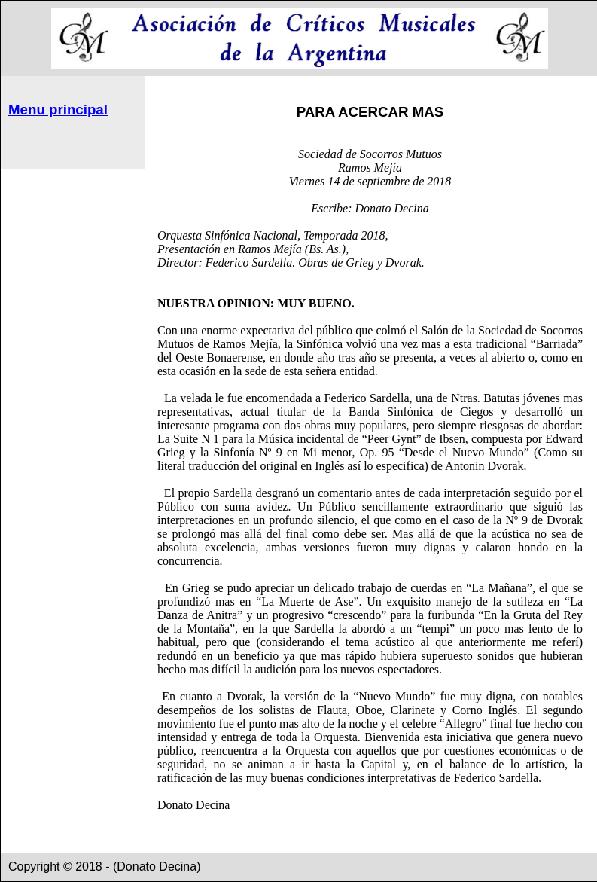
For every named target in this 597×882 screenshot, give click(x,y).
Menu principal (58, 109)
